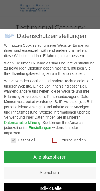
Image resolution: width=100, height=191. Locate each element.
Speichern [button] (50, 172)
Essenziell (23, 140)
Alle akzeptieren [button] (50, 157)
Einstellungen (40, 127)
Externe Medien (69, 140)
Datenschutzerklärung (22, 122)
